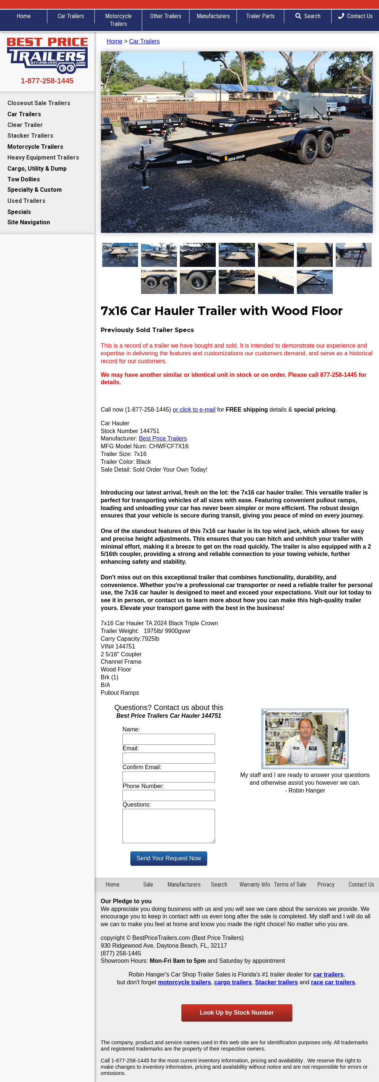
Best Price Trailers (163, 438)
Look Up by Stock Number (237, 1012)
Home (24, 16)
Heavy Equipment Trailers (43, 157)
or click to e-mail (194, 409)
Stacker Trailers (30, 135)
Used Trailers (26, 200)
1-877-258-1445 (47, 81)
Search (308, 16)
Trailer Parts (260, 16)
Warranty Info (254, 884)
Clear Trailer (25, 124)
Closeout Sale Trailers (38, 103)
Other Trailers (165, 16)
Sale (148, 884)
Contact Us (355, 16)
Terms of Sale (290, 884)
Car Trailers (71, 16)
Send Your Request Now (169, 858)
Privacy (326, 884)
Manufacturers (213, 16)
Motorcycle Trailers (118, 20)
